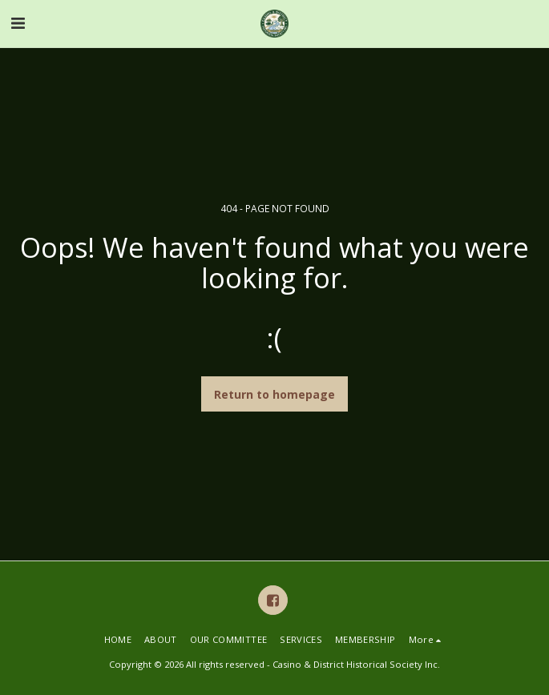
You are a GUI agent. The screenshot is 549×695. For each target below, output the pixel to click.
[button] (17, 22)
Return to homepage (274, 394)
